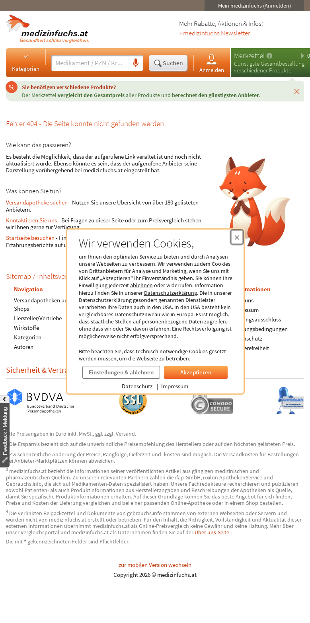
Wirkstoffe (26, 327)
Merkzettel (249, 55)
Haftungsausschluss (256, 319)
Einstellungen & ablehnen (121, 372)
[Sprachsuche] (136, 63)
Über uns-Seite (212, 532)
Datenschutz (137, 386)
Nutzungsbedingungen (260, 329)
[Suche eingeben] (90, 63)
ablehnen (141, 285)
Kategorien (25, 62)
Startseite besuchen (30, 237)
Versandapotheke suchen (37, 202)
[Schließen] (297, 91)
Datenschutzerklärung (170, 292)
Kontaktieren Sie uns (31, 220)
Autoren (23, 346)
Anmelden (211, 63)
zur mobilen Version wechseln (155, 564)
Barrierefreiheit (250, 348)
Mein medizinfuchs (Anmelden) (254, 5)
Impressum (174, 386)
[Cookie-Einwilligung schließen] (237, 237)
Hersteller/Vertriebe (38, 318)
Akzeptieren (195, 372)
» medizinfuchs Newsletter (214, 33)
